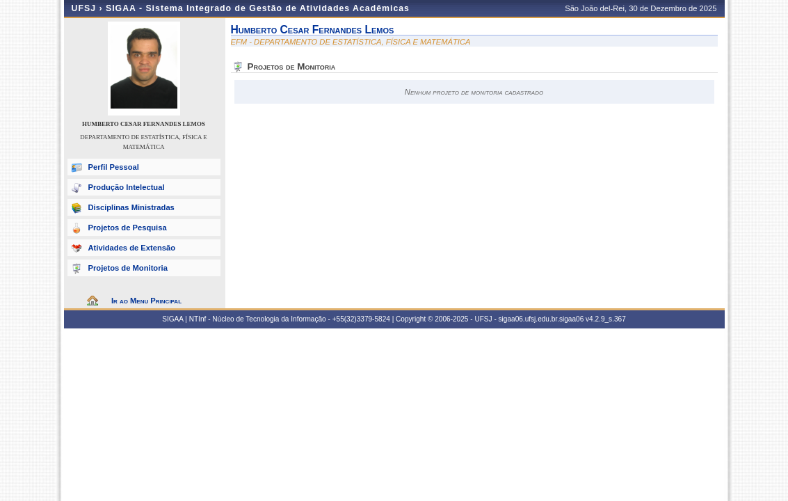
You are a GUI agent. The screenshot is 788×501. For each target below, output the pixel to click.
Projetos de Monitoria (128, 268)
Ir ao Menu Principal (146, 300)
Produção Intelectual (126, 187)
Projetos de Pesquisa (127, 227)
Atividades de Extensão (132, 248)
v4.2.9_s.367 (606, 319)
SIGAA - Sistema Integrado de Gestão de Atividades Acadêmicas (258, 8)
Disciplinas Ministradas (131, 207)
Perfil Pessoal (113, 167)
